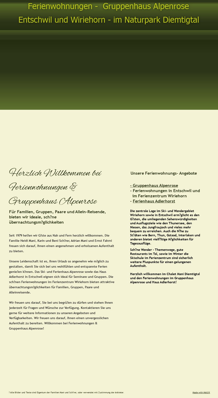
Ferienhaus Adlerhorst (154, 201)
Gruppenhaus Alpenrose (155, 185)
